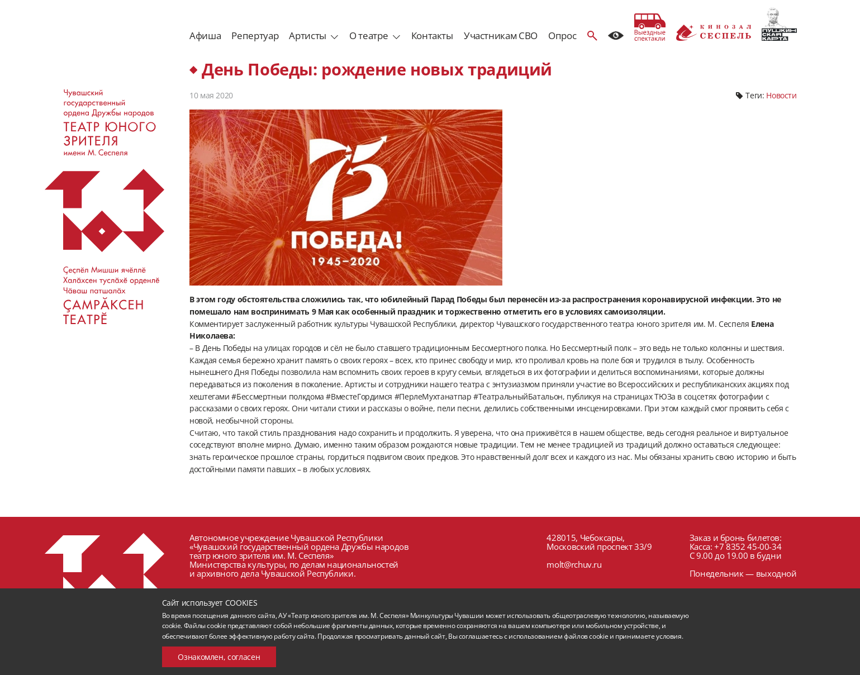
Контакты (432, 35)
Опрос (562, 35)
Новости (781, 95)
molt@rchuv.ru (574, 564)
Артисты (307, 35)
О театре (368, 35)
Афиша (205, 35)
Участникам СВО (501, 35)
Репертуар (254, 35)
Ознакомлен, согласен (219, 657)
